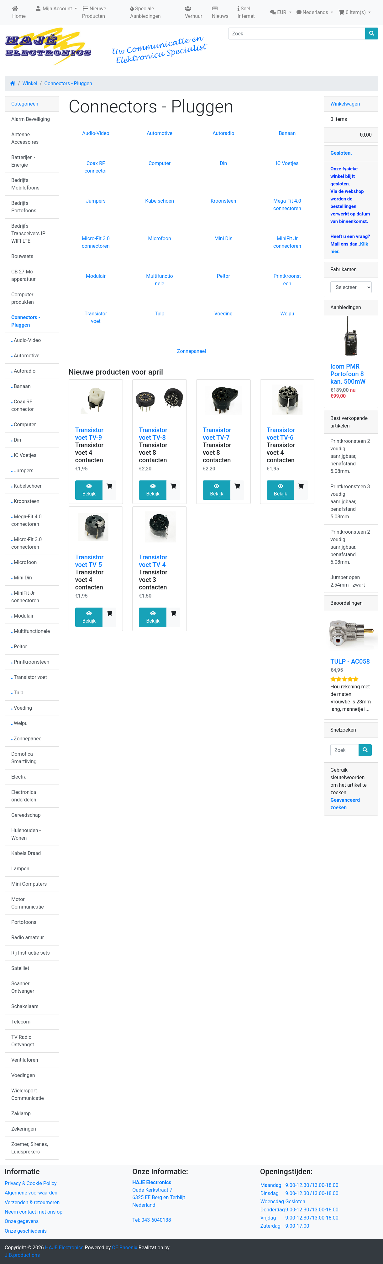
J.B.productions (22, 1255)
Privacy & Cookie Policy (31, 1183)
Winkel (30, 83)
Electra (19, 777)
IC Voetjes (287, 163)
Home (19, 12)
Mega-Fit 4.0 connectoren (26, 520)
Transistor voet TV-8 (153, 433)
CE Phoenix (125, 1248)
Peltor (223, 276)
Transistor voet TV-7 (217, 433)
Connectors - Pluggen (68, 83)
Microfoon (159, 238)
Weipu (287, 314)
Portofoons (23, 922)
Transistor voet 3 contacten (153, 579)
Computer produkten (22, 298)
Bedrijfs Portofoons (23, 207)
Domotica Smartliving (24, 757)
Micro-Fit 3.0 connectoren (26, 543)
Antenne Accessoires (25, 138)
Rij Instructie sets (30, 953)
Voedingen (23, 1075)
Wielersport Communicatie (27, 1094)
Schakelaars (25, 1006)
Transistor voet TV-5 (89, 560)
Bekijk (89, 490)
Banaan (287, 133)
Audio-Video (95, 133)
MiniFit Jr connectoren (25, 597)
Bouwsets (22, 256)
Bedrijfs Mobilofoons (25, 184)
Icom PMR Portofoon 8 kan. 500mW (347, 374)
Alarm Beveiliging (30, 119)
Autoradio (223, 133)
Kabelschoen (159, 201)
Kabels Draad (26, 853)
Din (223, 163)
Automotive (159, 133)
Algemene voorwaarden (31, 1193)
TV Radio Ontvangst (22, 1041)
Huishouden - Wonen (26, 834)
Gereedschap (26, 815)
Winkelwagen (345, 104)
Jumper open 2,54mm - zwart (347, 581)
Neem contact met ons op (33, 1212)
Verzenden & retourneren (32, 1202)
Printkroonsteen (30, 662)
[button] (281, 12)
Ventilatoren (24, 1060)
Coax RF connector (22, 405)
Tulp (160, 314)
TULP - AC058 (350, 661)
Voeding (223, 314)
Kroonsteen (223, 201)
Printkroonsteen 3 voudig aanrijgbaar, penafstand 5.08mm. (350, 502)
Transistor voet (29, 677)
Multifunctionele (30, 631)
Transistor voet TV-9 (89, 433)
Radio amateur (27, 937)
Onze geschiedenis (26, 1231)
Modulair (96, 276)
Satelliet (20, 968)
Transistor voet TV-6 (281, 433)
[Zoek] (296, 33)
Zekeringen (23, 1129)
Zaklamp (21, 1113)
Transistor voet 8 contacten (153, 452)
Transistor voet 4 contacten (89, 452)
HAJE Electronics (64, 1248)
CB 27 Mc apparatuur (23, 275)
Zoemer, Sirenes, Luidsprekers (29, 1148)
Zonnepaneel (191, 351)
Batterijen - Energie (23, 161)
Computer (160, 163)
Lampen (20, 869)
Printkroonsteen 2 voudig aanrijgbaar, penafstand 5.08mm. (350, 456)
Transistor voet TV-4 (153, 560)
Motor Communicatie (27, 903)
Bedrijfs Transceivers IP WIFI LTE (28, 233)
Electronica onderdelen (23, 796)
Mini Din (223, 238)
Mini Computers (29, 884)
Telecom (20, 1022)
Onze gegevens (22, 1221)
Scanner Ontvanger (22, 987)
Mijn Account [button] (54, 9)
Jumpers (96, 201)
